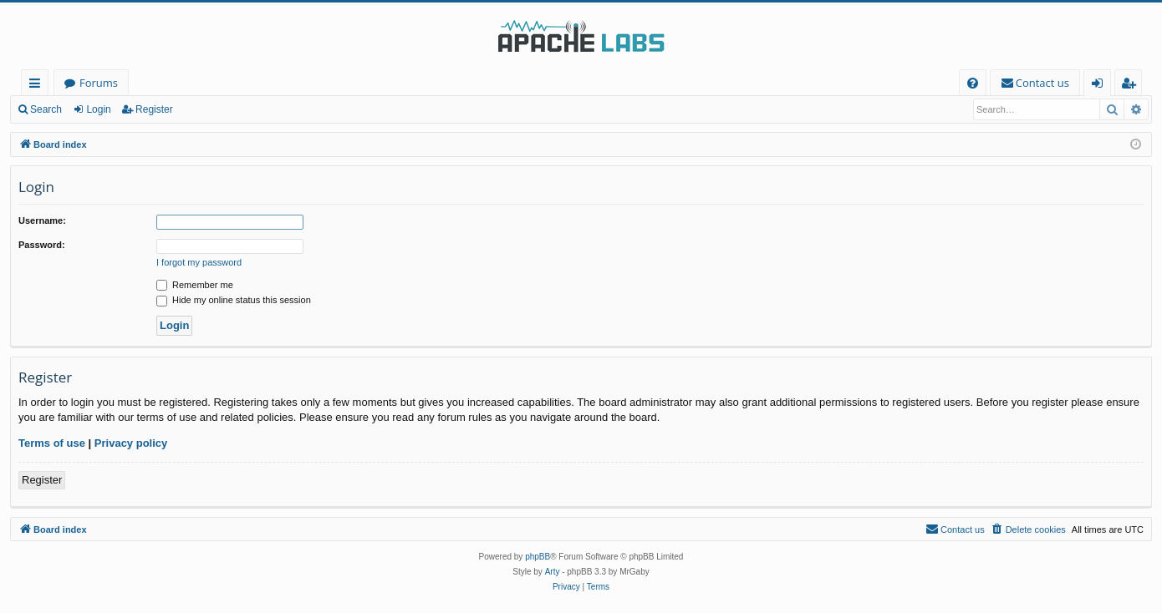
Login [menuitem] (1100, 85)
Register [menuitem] (1132, 85)
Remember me (194, 285)
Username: (42, 220)
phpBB (537, 556)
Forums (98, 82)
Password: (41, 245)
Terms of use (51, 443)
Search (46, 109)
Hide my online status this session (233, 300)
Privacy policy (130, 443)
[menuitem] (973, 83)
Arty (552, 571)
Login (98, 109)
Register (154, 109)
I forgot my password (199, 262)
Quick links (38, 85)
